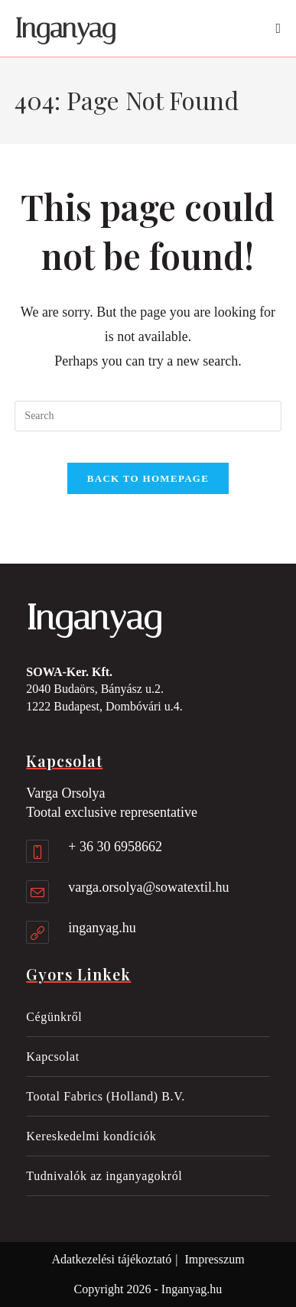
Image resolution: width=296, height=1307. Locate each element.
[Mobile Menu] (278, 28)
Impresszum (214, 1259)
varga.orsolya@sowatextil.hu (148, 887)
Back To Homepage (148, 478)
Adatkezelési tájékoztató (111, 1259)
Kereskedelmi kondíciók (91, 1136)
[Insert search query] (148, 416)
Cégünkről (54, 1016)
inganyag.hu (101, 927)
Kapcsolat (52, 1056)
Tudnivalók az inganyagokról (104, 1175)
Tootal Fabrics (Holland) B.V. (105, 1096)
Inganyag (65, 28)
